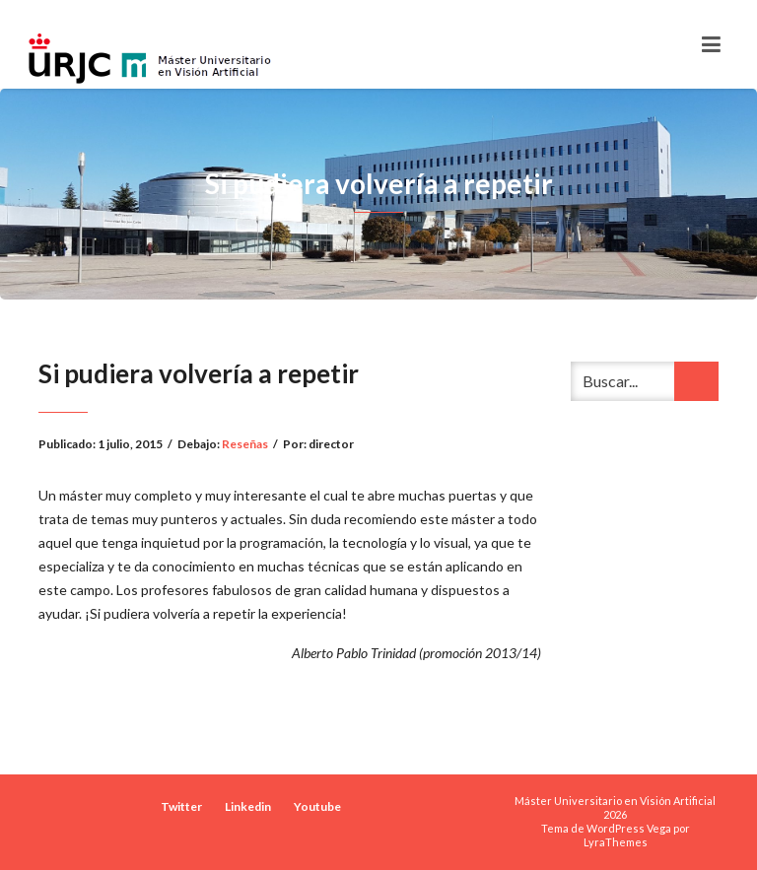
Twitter (181, 806)
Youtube (317, 806)
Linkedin (248, 806)
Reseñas (245, 443)
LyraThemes (616, 842)
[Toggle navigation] (711, 44)
